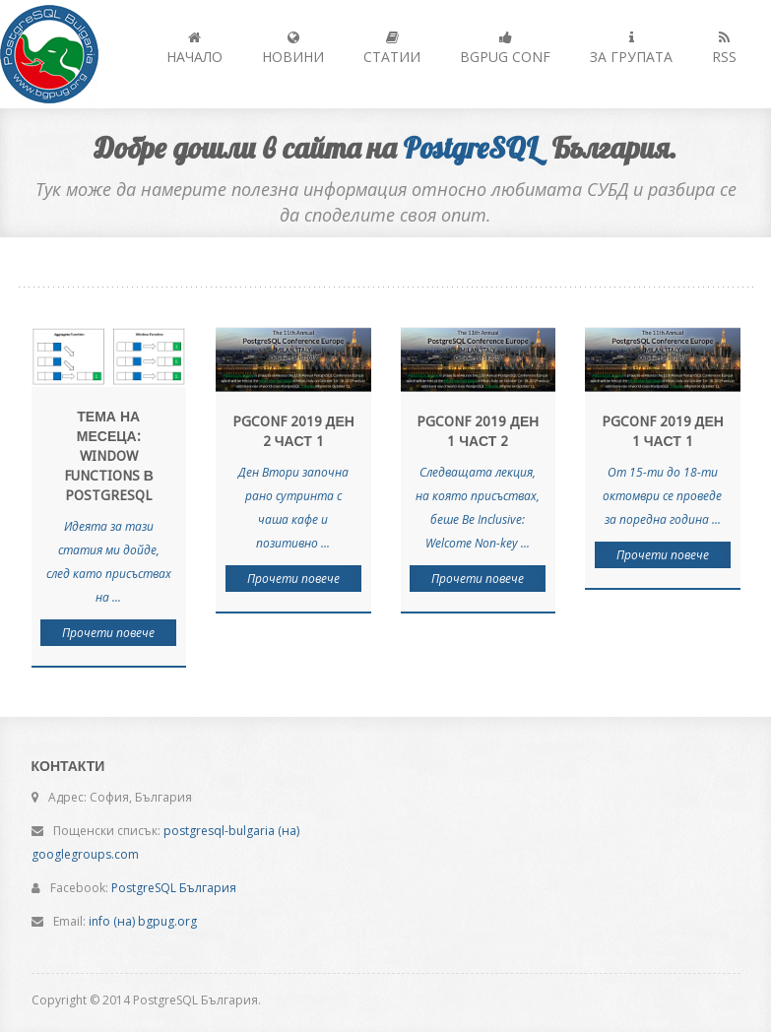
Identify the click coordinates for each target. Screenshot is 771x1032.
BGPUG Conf (505, 48)
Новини (293, 48)
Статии (391, 48)
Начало (194, 48)
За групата (631, 48)
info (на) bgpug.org (143, 921)
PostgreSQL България (173, 887)
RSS (724, 48)
